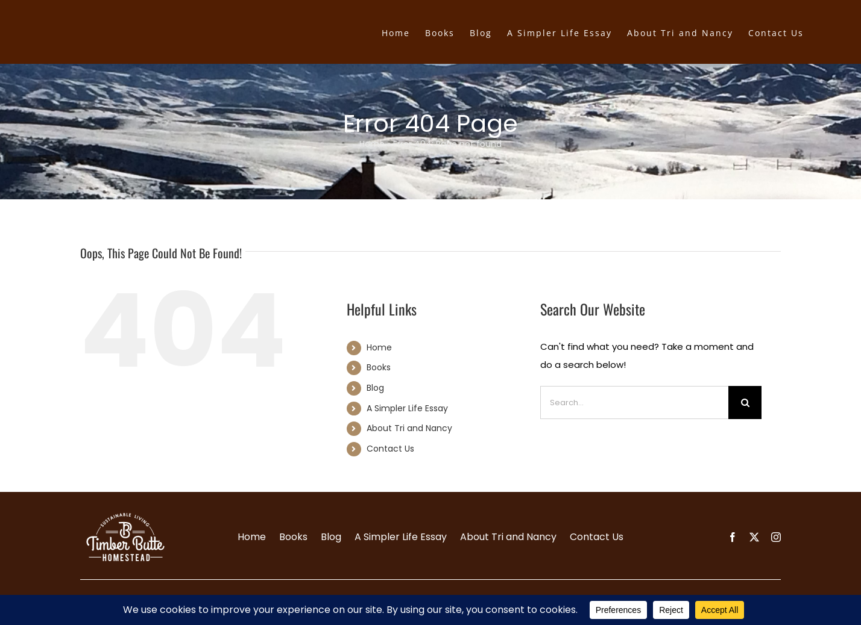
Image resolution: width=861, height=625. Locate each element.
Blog (375, 388)
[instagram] (776, 537)
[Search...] (634, 402)
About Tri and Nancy (409, 428)
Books (379, 367)
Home (372, 144)
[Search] (745, 402)
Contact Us (390, 449)
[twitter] (754, 537)
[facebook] (732, 537)
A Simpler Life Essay (407, 408)
